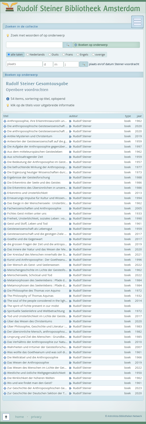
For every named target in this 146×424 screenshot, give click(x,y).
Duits (53, 54)
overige (98, 54)
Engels (82, 54)
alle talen (15, 54)
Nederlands (35, 54)
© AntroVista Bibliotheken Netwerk (123, 416)
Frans (67, 54)
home (19, 416)
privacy (36, 416)
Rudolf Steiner (80, 121)
